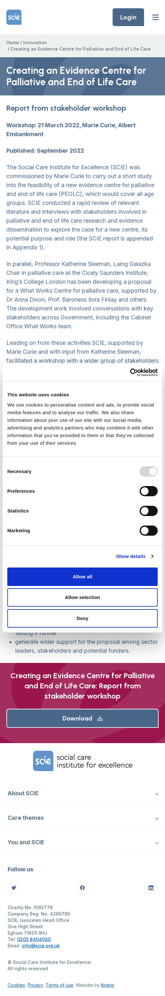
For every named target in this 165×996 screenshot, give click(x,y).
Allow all (82, 576)
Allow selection (82, 597)
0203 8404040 (34, 939)
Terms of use (59, 985)
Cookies (16, 985)
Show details (131, 556)
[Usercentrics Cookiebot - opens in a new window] (130, 372)
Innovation (35, 42)
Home (12, 42)
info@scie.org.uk (41, 945)
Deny (82, 618)
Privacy (35, 985)
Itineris (107, 985)
